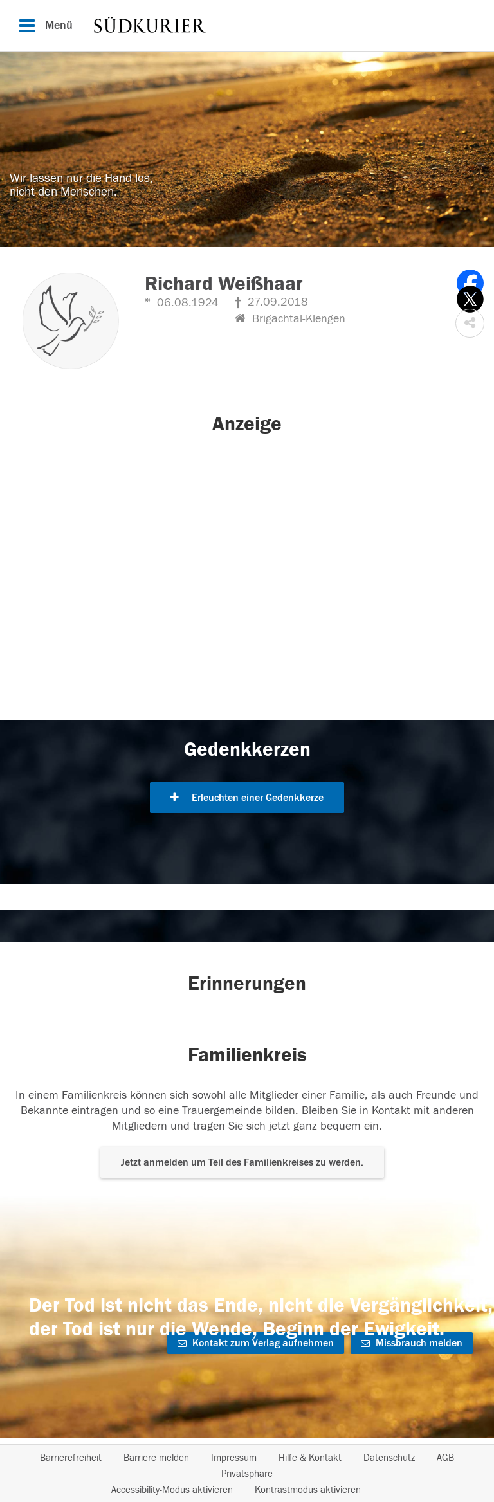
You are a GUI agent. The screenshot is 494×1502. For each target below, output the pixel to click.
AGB (445, 1457)
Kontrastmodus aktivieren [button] (308, 1490)
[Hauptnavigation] (247, 25)
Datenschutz (389, 1457)
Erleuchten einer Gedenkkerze (247, 797)
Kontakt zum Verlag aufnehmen (256, 1343)
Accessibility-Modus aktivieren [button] (172, 1490)
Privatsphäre (247, 1474)
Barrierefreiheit (71, 1457)
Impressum (234, 1457)
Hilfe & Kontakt (310, 1457)
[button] (469, 323)
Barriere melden (156, 1457)
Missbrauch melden (411, 1343)
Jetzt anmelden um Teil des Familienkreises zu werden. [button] (242, 1162)
